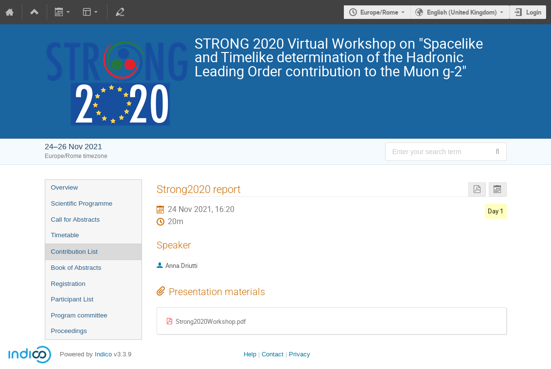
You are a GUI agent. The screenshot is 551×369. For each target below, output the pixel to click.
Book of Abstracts (76, 267)
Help (250, 354)
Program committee (79, 315)
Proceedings (69, 330)
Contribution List (74, 251)
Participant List (72, 299)
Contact (273, 354)
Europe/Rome (379, 12)
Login (533, 12)
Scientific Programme (82, 203)
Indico (103, 354)
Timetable (65, 235)
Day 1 (495, 211)
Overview (64, 187)
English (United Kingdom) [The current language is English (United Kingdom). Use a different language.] (462, 12)
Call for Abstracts (75, 219)
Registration (68, 283)
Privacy (299, 354)
